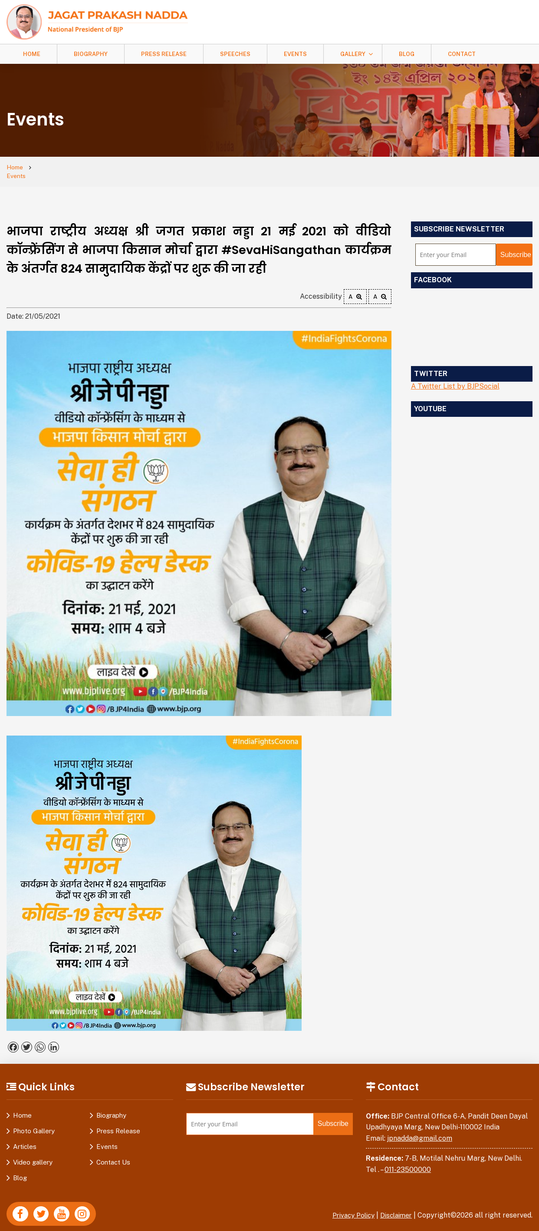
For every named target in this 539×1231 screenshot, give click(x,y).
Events (295, 54)
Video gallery (33, 1154)
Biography (91, 54)
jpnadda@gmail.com (419, 1130)
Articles (24, 1138)
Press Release (164, 54)
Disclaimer (394, 1207)
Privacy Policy (348, 1207)
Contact (462, 54)
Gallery (352, 54)
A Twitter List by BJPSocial (455, 378)
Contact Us (113, 1154)
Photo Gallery (34, 1123)
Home (31, 54)
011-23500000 (408, 1162)
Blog (406, 54)
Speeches (235, 54)
